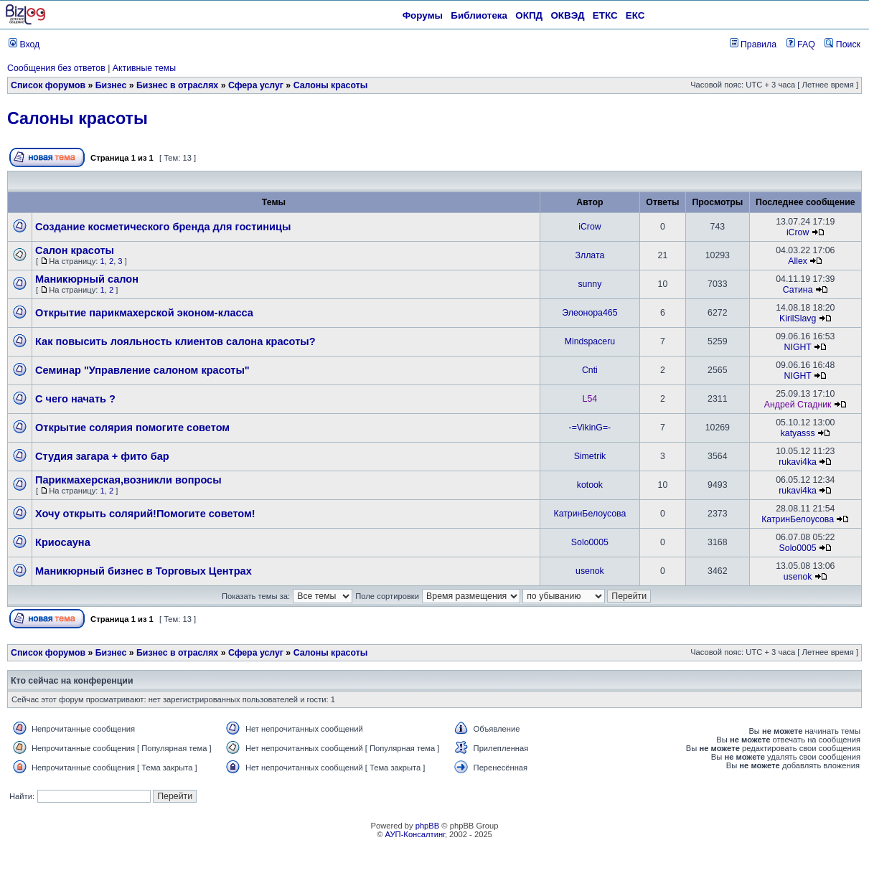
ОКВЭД (567, 15)
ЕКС (635, 15)
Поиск (842, 44)
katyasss (798, 433)
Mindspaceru (590, 341)
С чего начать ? (75, 399)
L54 (590, 399)
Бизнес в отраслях (177, 85)
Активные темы (144, 68)
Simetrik (590, 456)
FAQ (800, 44)
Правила (753, 44)
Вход (24, 44)
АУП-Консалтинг (415, 834)
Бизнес (111, 85)
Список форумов (48, 85)
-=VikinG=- (590, 428)
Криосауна (62, 542)
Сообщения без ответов (56, 68)
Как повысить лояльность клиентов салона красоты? (175, 341)
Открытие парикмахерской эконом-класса (144, 312)
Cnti (590, 370)
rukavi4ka (798, 462)
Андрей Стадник (798, 405)
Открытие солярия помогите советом (132, 427)
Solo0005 (590, 542)
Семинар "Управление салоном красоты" (142, 370)
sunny (589, 284)
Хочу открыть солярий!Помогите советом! (145, 513)
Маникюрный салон (86, 279)
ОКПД (528, 15)
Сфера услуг (255, 85)
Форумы (423, 15)
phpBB (427, 825)
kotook (590, 485)
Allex (797, 261)
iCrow (589, 227)
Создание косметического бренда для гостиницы (163, 226)
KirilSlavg (797, 318)
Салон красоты (74, 250)
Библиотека (479, 15)
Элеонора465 (589, 313)
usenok (590, 571)
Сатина (798, 290)
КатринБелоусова (589, 514)
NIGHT (798, 347)
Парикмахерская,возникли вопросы (128, 480)
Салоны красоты (330, 85)
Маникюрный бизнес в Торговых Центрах (143, 571)
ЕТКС (605, 15)
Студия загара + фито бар (102, 456)
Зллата (590, 255)
